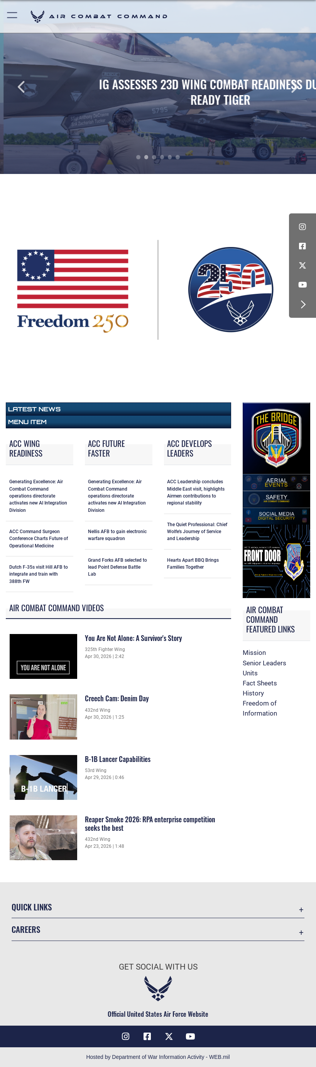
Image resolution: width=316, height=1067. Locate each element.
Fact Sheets (260, 683)
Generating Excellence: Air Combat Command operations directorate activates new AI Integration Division (38, 496)
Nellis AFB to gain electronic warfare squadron (117, 535)
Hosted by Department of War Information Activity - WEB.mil (158, 1057)
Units (250, 673)
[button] (12, 16)
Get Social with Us (158, 967)
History (253, 693)
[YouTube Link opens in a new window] (302, 285)
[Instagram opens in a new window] (302, 227)
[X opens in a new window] (302, 265)
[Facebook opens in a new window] (302, 246)
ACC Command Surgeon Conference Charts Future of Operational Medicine (38, 539)
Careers (26, 929)
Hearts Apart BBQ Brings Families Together (193, 563)
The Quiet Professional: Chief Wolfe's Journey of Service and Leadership (197, 532)
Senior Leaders (264, 663)
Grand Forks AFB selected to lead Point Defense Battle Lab (117, 567)
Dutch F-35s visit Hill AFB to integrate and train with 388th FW (38, 574)
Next (284, 87)
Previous (31, 87)
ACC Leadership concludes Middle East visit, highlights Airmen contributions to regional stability (196, 492)
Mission (254, 652)
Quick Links (32, 907)
